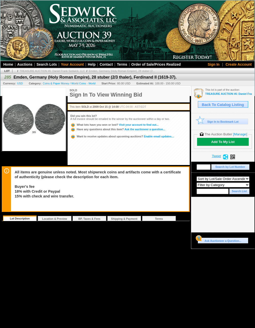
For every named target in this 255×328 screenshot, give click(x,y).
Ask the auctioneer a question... (117, 129)
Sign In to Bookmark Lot (218, 121)
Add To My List (222, 142)
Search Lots (47, 64)
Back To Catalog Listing (223, 105)
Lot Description (20, 218)
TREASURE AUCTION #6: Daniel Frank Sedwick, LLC (52, 70)
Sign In (214, 64)
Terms (122, 64)
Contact (106, 64)
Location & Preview (54, 218)
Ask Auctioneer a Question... (219, 240)
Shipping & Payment (124, 218)
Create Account (239, 64)
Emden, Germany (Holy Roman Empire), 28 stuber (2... (122, 70)
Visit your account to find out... (114, 124)
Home (8, 64)
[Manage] (240, 134)
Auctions (25, 64)
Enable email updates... (122, 136)
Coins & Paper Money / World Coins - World (69, 83)
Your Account (72, 64)
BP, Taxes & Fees (89, 218)
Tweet (216, 156)
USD (20, 83)
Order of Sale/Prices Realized (156, 64)
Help (91, 64)
